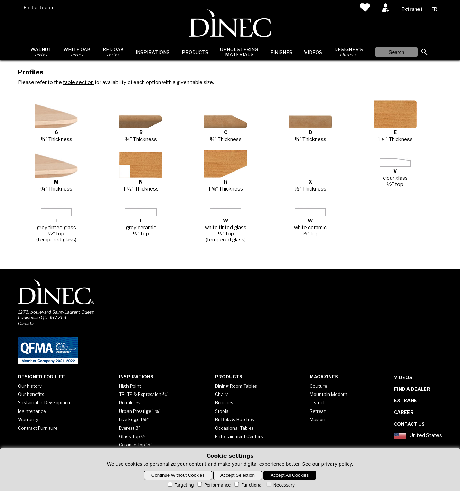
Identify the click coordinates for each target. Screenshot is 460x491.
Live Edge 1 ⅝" (134, 419)
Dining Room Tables (236, 386)
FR (434, 9)
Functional (248, 485)
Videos (313, 52)
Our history (30, 386)
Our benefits (31, 394)
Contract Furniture (37, 428)
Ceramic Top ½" (135, 444)
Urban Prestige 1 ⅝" (140, 411)
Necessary (280, 485)
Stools (221, 411)
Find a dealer (39, 7)
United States (418, 436)
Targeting (180, 485)
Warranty (28, 419)
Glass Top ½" (133, 436)
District (317, 402)
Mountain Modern (328, 394)
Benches (224, 402)
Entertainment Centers (239, 436)
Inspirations (152, 52)
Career (404, 412)
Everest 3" (129, 428)
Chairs (222, 394)
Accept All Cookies (290, 475)
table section (78, 82)
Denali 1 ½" (130, 402)
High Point (130, 386)
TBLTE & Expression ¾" (143, 394)
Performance (213, 485)
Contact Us (409, 424)
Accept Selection (237, 475)
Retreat (318, 411)
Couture (318, 386)
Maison (317, 419)
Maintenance (32, 411)
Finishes (281, 52)
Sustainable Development (45, 402)
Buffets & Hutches (234, 419)
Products (195, 52)
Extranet (412, 9)
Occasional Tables (234, 428)
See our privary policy (327, 464)
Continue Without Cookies (178, 475)
